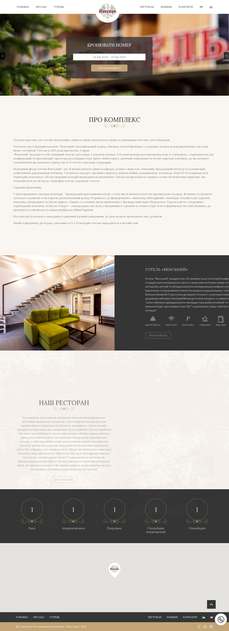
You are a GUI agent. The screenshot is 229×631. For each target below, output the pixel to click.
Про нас (41, 6)
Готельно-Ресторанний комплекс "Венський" (50, 626)
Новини (166, 6)
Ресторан (147, 6)
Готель (59, 6)
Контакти (186, 6)
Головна (23, 6)
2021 (84, 626)
